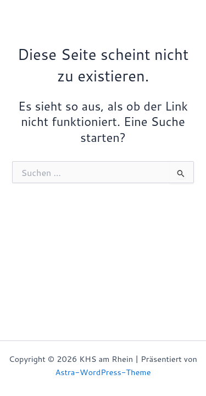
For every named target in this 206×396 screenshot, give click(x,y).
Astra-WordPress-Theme (103, 372)
